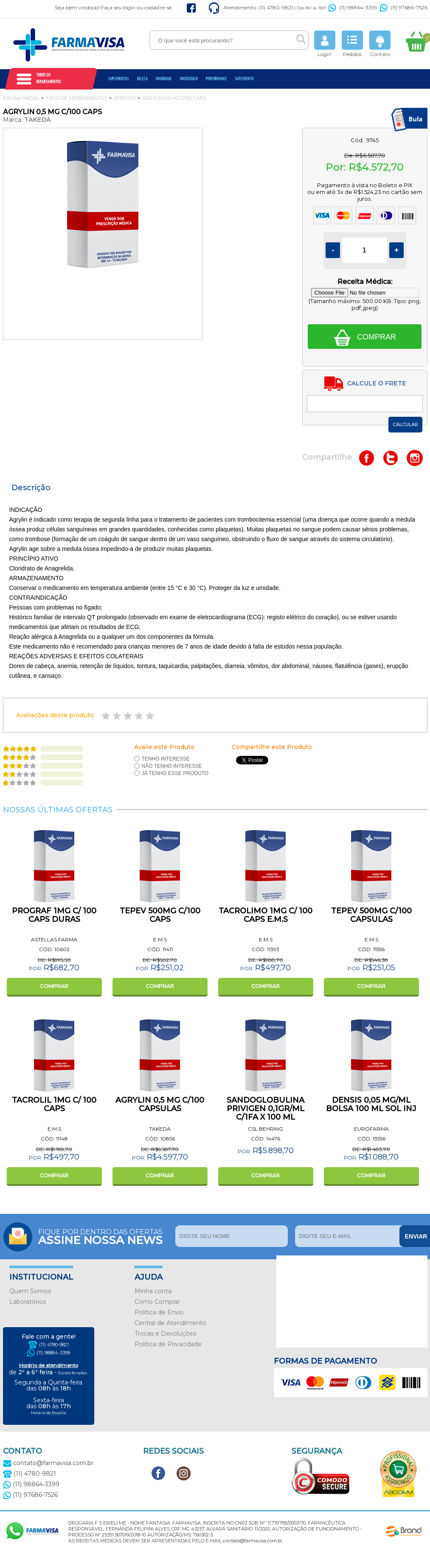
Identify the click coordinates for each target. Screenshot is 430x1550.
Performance (216, 78)
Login (324, 44)
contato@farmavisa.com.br (48, 1463)
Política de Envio (159, 1312)
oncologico (189, 78)
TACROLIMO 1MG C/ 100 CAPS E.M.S (265, 915)
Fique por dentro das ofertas (104, 1236)
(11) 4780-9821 (54, 1345)
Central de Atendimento (170, 1323)
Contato (380, 44)
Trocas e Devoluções (165, 1333)
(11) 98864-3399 (352, 7)
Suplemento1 (118, 78)
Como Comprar (157, 1302)
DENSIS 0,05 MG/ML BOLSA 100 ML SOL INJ (371, 1104)
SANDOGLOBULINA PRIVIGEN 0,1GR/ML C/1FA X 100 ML (265, 1108)
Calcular (405, 424)
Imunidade (164, 78)
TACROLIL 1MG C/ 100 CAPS (54, 1104)
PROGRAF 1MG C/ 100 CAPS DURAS (54, 915)
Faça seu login (118, 7)
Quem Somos (30, 1291)
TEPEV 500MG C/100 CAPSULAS (371, 915)
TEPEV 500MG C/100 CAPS (160, 915)
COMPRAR (54, 986)
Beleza (142, 78)
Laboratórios (27, 1302)
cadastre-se (157, 7)
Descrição (31, 487)
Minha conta (153, 1291)
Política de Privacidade (168, 1344)
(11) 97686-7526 (403, 7)
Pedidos (352, 44)
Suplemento (244, 78)
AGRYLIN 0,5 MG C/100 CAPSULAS (159, 1104)
